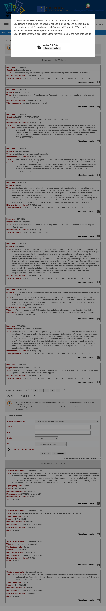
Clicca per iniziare (52, 48)
